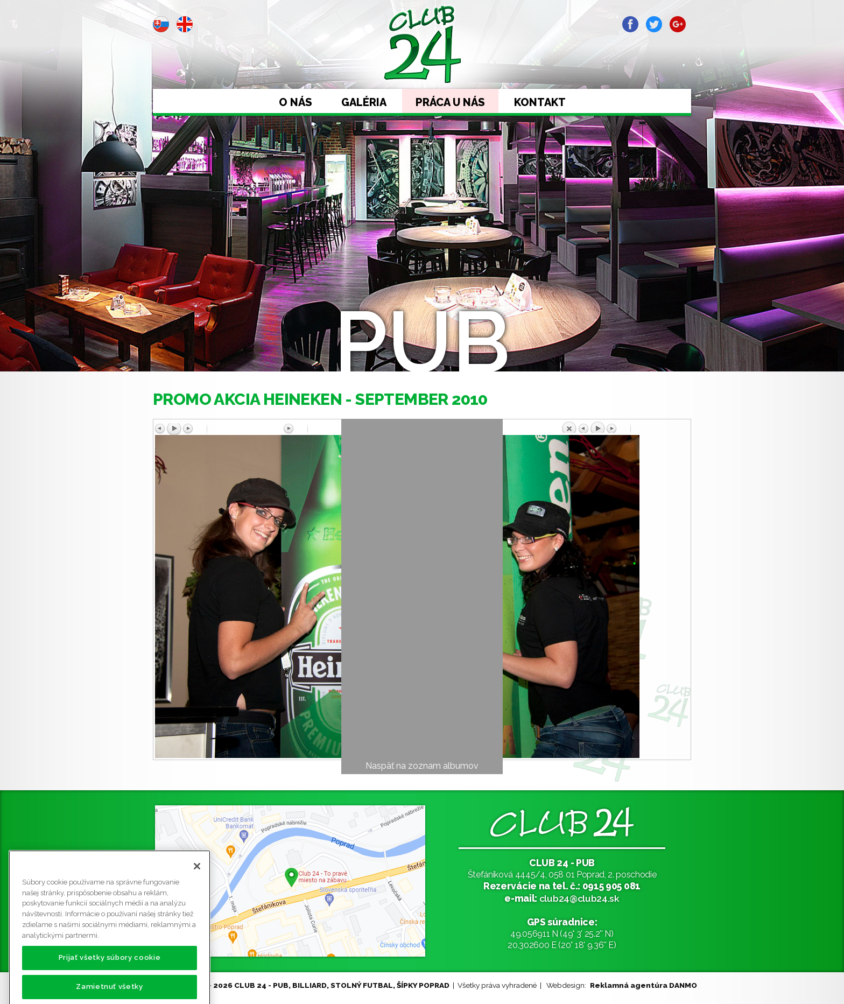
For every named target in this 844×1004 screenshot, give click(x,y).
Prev (161, 143)
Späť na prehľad (625, 427)
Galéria (363, 102)
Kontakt (540, 102)
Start (184, 143)
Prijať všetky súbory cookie (110, 977)
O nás (295, 102)
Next (231, 143)
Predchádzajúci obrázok (219, 429)
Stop (207, 143)
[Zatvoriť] (197, 885)
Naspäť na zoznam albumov (422, 766)
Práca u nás (450, 102)
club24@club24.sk (579, 898)
